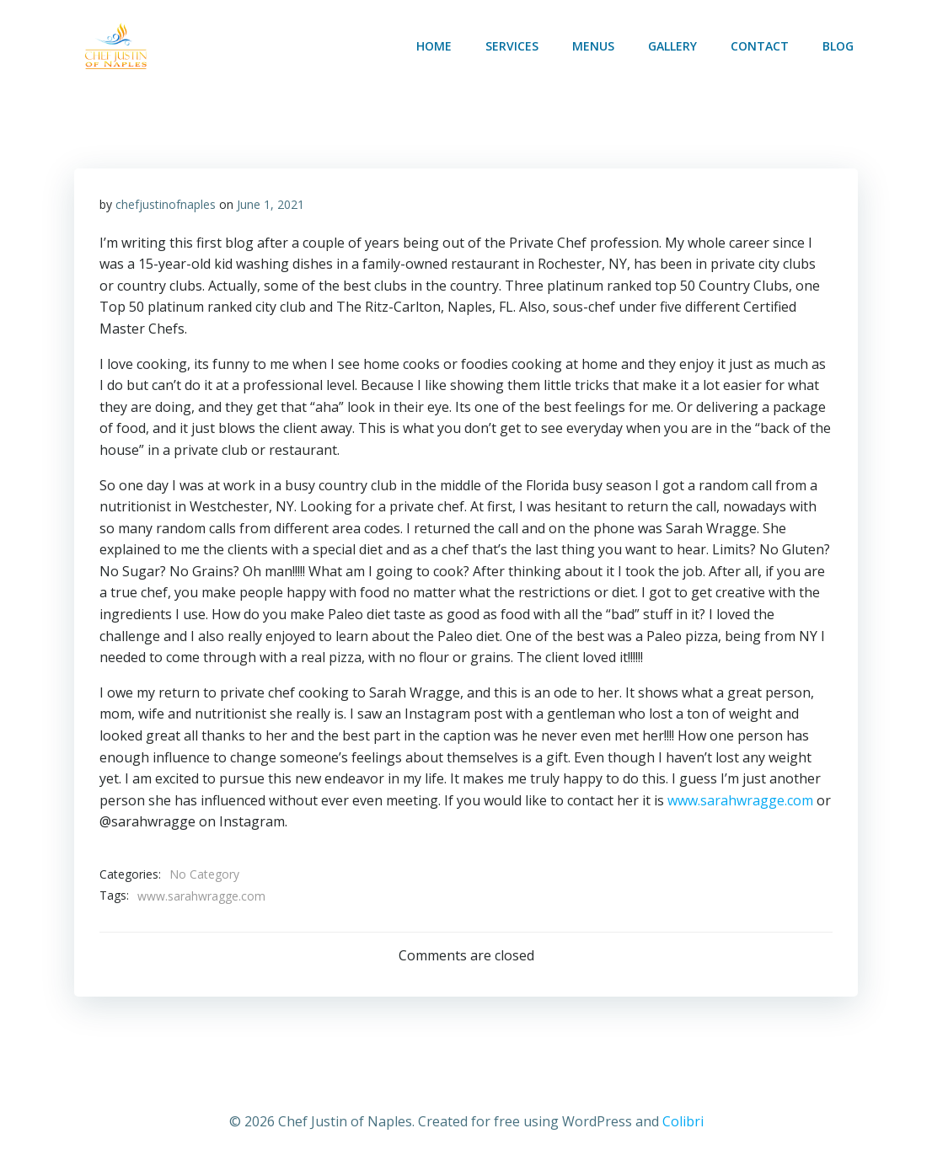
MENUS (593, 46)
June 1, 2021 (270, 204)
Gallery (672, 46)
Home (434, 46)
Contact (760, 46)
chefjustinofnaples (165, 204)
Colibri (683, 1121)
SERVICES (511, 46)
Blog (838, 46)
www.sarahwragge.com (740, 800)
